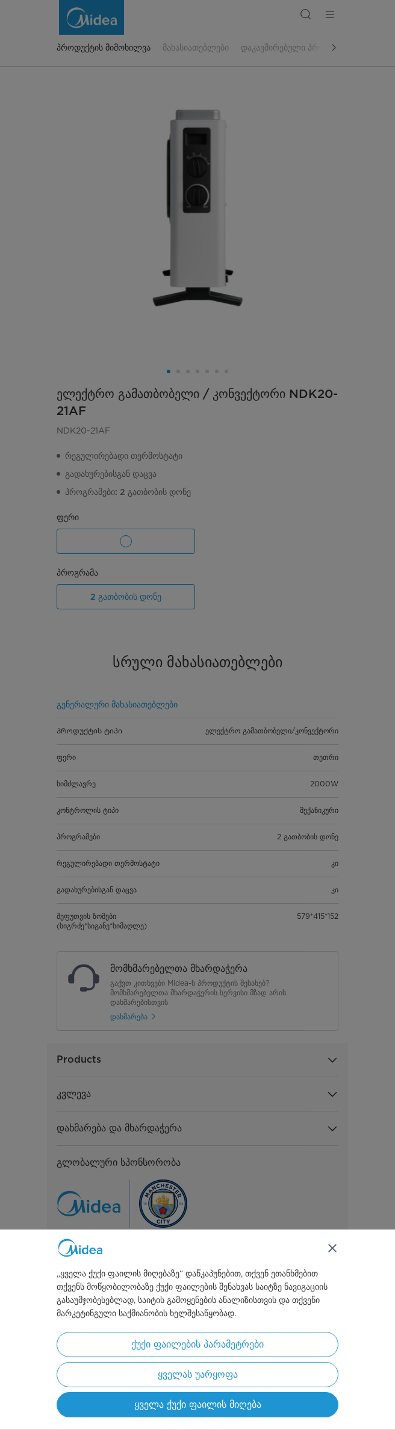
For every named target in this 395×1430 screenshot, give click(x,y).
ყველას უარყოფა (198, 1374)
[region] (197, 1329)
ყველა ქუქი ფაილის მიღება (197, 1404)
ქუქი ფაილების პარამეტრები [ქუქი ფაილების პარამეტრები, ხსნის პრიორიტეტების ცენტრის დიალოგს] (197, 1344)
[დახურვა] (332, 1248)
